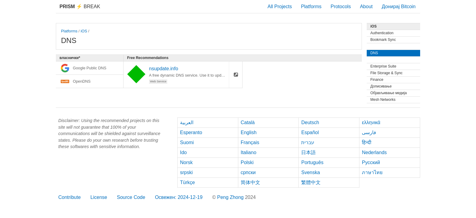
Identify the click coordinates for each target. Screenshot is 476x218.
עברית (307, 142)
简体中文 (250, 182)
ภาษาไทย (372, 172)
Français (250, 142)
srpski (186, 172)
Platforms (311, 6)
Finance (376, 80)
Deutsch (310, 122)
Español (310, 132)
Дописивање (381, 86)
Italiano (249, 152)
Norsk (186, 162)
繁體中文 (311, 182)
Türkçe (187, 182)
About (366, 6)
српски (248, 172)
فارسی (369, 132)
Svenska (310, 172)
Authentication (381, 33)
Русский (371, 162)
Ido (183, 152)
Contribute (69, 197)
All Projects (279, 6)
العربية (186, 122)
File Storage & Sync (386, 73)
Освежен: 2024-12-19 (178, 197)
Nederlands (374, 152)
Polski (247, 162)
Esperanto (191, 132)
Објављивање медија (388, 93)
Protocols (341, 6)
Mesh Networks (383, 99)
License (98, 197)
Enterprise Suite (383, 66)
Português (312, 162)
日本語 (308, 152)
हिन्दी (366, 142)
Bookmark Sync (383, 40)
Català (248, 122)
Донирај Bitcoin (399, 6)
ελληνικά (371, 122)
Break (79, 6)
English (249, 132)
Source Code (131, 197)
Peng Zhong (231, 197)
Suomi (187, 142)
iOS (84, 31)
